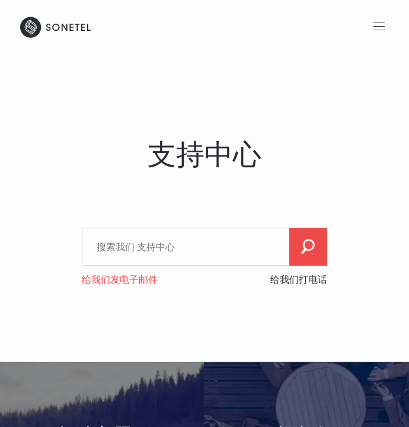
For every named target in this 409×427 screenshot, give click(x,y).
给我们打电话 (298, 279)
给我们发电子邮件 (120, 279)
